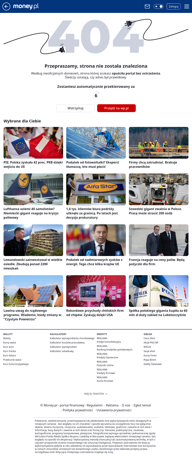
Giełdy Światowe (153, 364)
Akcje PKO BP (151, 342)
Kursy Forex (150, 355)
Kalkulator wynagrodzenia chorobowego (72, 338)
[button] (187, 6)
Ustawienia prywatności (113, 410)
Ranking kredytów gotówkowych (114, 349)
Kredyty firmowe (106, 373)
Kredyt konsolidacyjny (109, 341)
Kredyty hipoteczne (107, 357)
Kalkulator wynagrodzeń (63, 347)
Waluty (7, 338)
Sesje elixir (149, 351)
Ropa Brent (150, 359)
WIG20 (147, 347)
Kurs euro (8, 347)
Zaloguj (173, 6)
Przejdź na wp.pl (116, 108)
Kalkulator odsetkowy (62, 351)
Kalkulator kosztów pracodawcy (67, 342)
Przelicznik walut (12, 359)
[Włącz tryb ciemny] (158, 6)
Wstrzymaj (75, 108)
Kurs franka (9, 351)
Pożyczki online (105, 365)
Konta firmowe (105, 381)
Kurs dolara (9, 355)
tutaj (110, 452)
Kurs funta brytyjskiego (16, 364)
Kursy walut (9, 342)
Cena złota (149, 338)
